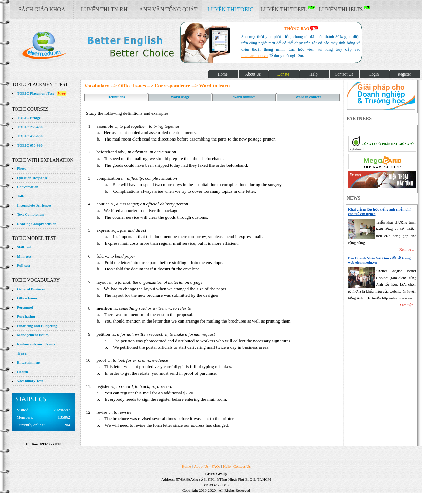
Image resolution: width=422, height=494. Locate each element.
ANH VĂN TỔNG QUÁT (168, 9)
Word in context (308, 97)
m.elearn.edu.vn (254, 55)
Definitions (116, 97)
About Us (201, 466)
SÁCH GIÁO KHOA (42, 9)
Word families (244, 97)
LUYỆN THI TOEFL (287, 9)
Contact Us (242, 466)
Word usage (180, 97)
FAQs (216, 466)
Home (186, 466)
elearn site (108, 46)
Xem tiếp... (407, 249)
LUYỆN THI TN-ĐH (104, 9)
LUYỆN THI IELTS (345, 9)
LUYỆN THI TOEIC (230, 9)
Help (227, 466)
